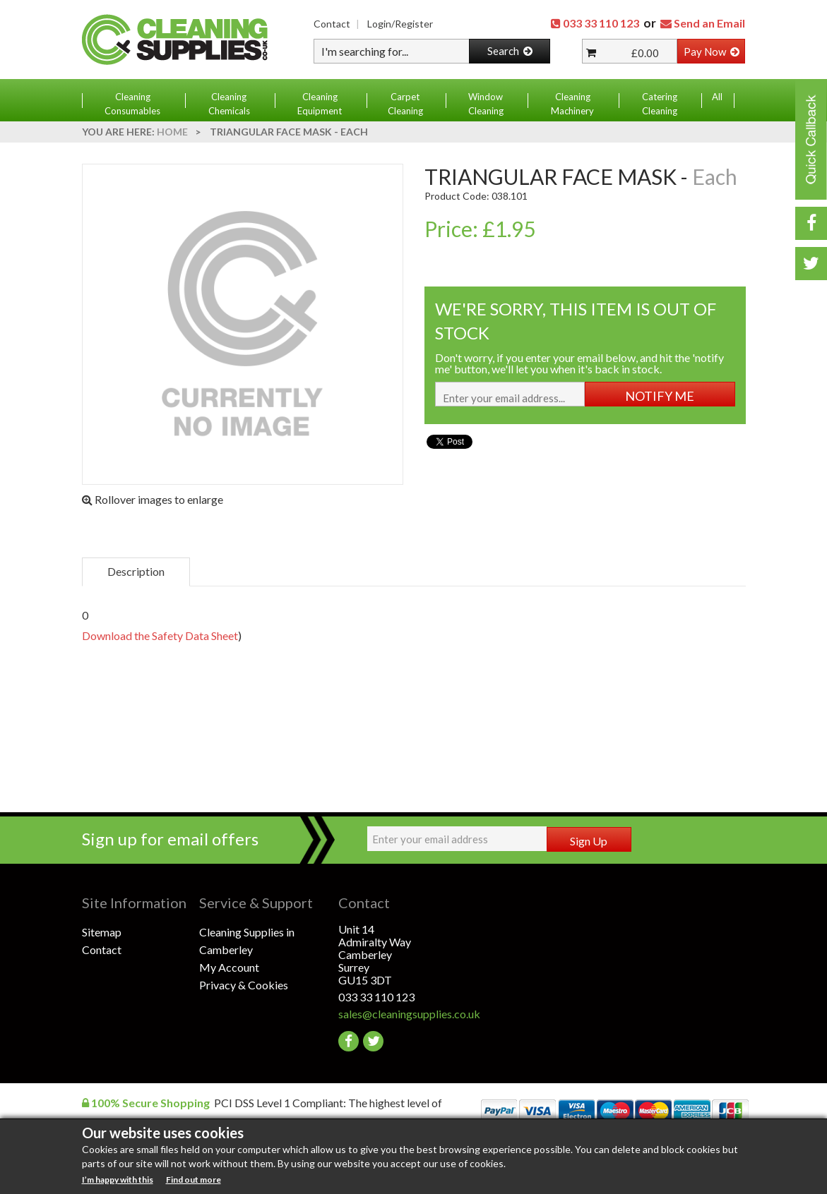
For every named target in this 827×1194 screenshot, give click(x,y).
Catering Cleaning (659, 103)
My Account (229, 967)
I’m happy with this (117, 1179)
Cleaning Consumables (132, 103)
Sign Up (588, 841)
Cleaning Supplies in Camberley (246, 940)
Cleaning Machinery (572, 103)
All (717, 96)
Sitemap (101, 932)
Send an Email (709, 23)
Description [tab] (136, 571)
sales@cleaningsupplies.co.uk (397, 1013)
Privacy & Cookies (243, 984)
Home (172, 132)
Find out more (193, 1179)
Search (510, 50)
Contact (332, 24)
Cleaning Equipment (319, 103)
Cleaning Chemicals (229, 103)
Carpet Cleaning (405, 103)
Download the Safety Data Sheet (160, 635)
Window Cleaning (486, 103)
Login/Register (400, 24)
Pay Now (711, 51)
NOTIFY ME (659, 396)
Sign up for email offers (170, 838)
